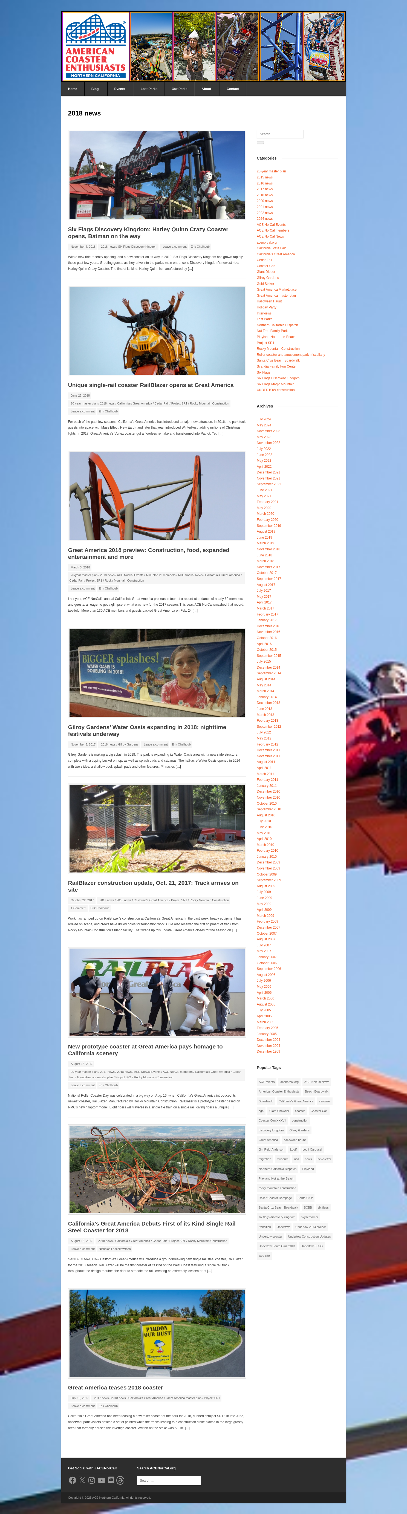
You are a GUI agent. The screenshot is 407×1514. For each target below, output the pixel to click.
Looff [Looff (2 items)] (293, 1149)
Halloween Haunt (269, 301)
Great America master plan (95, 1077)
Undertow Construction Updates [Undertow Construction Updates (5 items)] (309, 1236)
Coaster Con (266, 266)
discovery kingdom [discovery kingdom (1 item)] (271, 1130)
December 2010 (268, 791)
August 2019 (266, 531)
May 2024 (264, 425)
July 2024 (264, 419)
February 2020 (267, 520)
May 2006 (264, 987)
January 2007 (267, 957)
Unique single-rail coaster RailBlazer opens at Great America (151, 385)
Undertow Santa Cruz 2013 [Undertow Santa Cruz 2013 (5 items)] (277, 1246)
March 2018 (265, 561)
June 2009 (264, 898)
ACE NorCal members (160, 575)
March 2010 (265, 845)
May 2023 (264, 437)
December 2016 (268, 626)
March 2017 (265, 608)
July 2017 (264, 591)
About (206, 89)
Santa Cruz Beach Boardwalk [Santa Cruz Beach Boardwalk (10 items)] (278, 1207)
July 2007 (264, 945)
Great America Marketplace (276, 289)
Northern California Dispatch (277, 325)
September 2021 (269, 484)
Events (119, 89)
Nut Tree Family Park (272, 331)
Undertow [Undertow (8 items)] (283, 1227)
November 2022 (268, 443)
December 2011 (268, 750)
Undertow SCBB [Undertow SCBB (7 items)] (312, 1246)
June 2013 (264, 709)
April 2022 (264, 467)
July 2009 (264, 892)
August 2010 (266, 815)
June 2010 (264, 827)
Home (72, 89)
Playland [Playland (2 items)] (308, 1169)
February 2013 (267, 721)
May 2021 (264, 496)
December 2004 (268, 1040)
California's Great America (134, 403)
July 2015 (264, 661)
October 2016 (267, 638)
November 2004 (268, 1046)
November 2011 (268, 756)
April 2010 (264, 839)
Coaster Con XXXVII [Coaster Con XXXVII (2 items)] (272, 1120)
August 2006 (266, 975)
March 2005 (265, 1022)
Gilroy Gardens (128, 744)
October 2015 (267, 650)
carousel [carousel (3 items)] (325, 1101)
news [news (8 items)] (308, 1159)
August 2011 (266, 762)
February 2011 (267, 780)
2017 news (107, 900)
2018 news (108, 246)
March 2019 (265, 543)
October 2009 (267, 874)
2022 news (265, 213)
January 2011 (267, 786)
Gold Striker (265, 284)
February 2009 (267, 921)
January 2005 (267, 1034)
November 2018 (268, 549)
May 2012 (264, 738)
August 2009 (266, 886)
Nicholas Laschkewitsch (115, 1248)
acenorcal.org (267, 242)
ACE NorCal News (190, 575)
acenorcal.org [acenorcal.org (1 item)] (289, 1082)
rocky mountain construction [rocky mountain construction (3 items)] (277, 1188)
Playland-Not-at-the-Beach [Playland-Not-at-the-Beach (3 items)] (276, 1178)
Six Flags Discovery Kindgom (137, 246)
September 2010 (269, 809)
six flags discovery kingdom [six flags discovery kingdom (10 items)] (277, 1217)
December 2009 (268, 862)
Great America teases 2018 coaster (115, 1387)
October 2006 (267, 963)
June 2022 (264, 455)
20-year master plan (84, 403)
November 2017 (268, 567)
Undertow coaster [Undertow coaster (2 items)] (270, 1236)
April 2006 (264, 993)
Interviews (264, 313)
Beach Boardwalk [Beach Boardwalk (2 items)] (316, 1091)
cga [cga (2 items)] (261, 1111)
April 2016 (264, 644)
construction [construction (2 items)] (300, 1120)
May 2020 (264, 508)
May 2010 (264, 833)
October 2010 (267, 803)
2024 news (265, 219)
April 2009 (264, 910)
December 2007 (268, 927)
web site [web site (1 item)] (264, 1255)
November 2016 (268, 632)
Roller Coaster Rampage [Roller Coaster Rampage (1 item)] (275, 1198)
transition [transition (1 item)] (265, 1227)
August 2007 (266, 939)
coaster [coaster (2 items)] (300, 1111)
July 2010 (264, 821)
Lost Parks (149, 89)
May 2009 (264, 904)
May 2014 (264, 685)
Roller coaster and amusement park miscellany (291, 355)
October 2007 (267, 933)
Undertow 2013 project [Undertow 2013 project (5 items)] (310, 1227)
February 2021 (267, 502)
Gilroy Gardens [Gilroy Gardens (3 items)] (299, 1130)
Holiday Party (266, 307)
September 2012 (269, 727)
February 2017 (267, 614)
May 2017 (264, 597)
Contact (233, 89)
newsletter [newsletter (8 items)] (324, 1159)
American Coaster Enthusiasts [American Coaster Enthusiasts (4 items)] (279, 1091)
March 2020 (265, 514)
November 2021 (268, 478)
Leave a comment (174, 246)
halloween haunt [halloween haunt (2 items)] (295, 1140)
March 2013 (265, 715)
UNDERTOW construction (276, 390)
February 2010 (267, 851)
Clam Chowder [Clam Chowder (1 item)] (279, 1111)
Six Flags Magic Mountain (275, 384)
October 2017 (267, 573)
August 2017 (266, 585)
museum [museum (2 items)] (282, 1159)
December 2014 (268, 667)
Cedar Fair (162, 403)
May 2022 (264, 461)
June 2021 (264, 490)
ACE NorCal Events (130, 575)
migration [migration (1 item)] (265, 1159)
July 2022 (264, 449)
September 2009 (269, 880)
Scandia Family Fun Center (276, 366)
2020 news (265, 201)
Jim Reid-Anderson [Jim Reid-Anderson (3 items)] (271, 1149)
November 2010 (268, 797)
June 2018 (264, 555)
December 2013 (268, 703)
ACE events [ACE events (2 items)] (267, 1082)
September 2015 (269, 656)
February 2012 (267, 744)
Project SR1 (179, 403)
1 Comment (78, 908)
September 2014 (269, 673)
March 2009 (265, 916)
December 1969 (268, 1051)
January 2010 (267, 857)
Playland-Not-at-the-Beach (276, 337)
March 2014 (265, 691)
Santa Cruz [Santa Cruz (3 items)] (305, 1198)
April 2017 (264, 602)
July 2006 (264, 981)
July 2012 (264, 732)
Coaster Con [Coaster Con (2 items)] (319, 1111)
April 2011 (264, 768)
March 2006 (265, 998)
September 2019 (269, 526)
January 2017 (267, 620)
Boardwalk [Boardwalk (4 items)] (266, 1101)
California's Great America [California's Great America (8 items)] (296, 1101)
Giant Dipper (266, 272)
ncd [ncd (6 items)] (296, 1159)
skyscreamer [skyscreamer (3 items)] (309, 1217)
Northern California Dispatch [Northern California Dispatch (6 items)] (277, 1169)
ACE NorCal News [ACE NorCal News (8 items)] (316, 1082)
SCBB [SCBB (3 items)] (308, 1207)
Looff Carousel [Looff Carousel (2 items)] (312, 1149)
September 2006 (269, 969)
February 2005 (267, 1028)
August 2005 (266, 1004)
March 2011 (265, 774)
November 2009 (268, 868)
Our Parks (179, 89)
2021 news (265, 207)
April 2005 (264, 1016)
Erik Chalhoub (200, 246)
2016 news (265, 183)
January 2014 (267, 697)
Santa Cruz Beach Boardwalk (278, 360)
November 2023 (268, 431)
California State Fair (271, 248)
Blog (95, 89)
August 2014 (266, 679)
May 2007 (264, 951)
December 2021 (268, 472)
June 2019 (264, 537)
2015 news (265, 177)
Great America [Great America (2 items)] (268, 1140)
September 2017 (269, 579)
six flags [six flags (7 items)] (323, 1207)
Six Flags (263, 372)
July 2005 (264, 1010)
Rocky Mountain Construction (209, 403)
